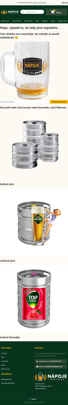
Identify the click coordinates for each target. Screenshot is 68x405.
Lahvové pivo (16, 21)
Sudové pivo (5, 21)
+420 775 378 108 (55, 361)
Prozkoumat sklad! (59, 102)
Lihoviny (4, 353)
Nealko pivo (28, 21)
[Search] (23, 12)
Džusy (53, 21)
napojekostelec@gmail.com (53, 366)
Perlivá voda (62, 21)
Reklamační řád (6, 379)
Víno (37, 21)
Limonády (45, 21)
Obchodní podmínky (7, 383)
